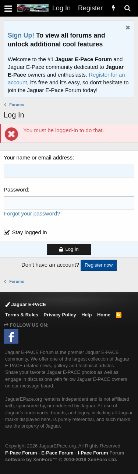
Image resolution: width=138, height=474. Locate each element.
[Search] (127, 8)
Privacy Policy (60, 314)
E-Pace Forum (57, 453)
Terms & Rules (21, 314)
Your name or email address (38, 157)
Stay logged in (29, 232)
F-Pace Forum (21, 453)
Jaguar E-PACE (25, 304)
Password (16, 189)
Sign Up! (21, 35)
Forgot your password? (32, 213)
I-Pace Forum (93, 453)
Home (103, 314)
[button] (8, 8)
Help (86, 314)
